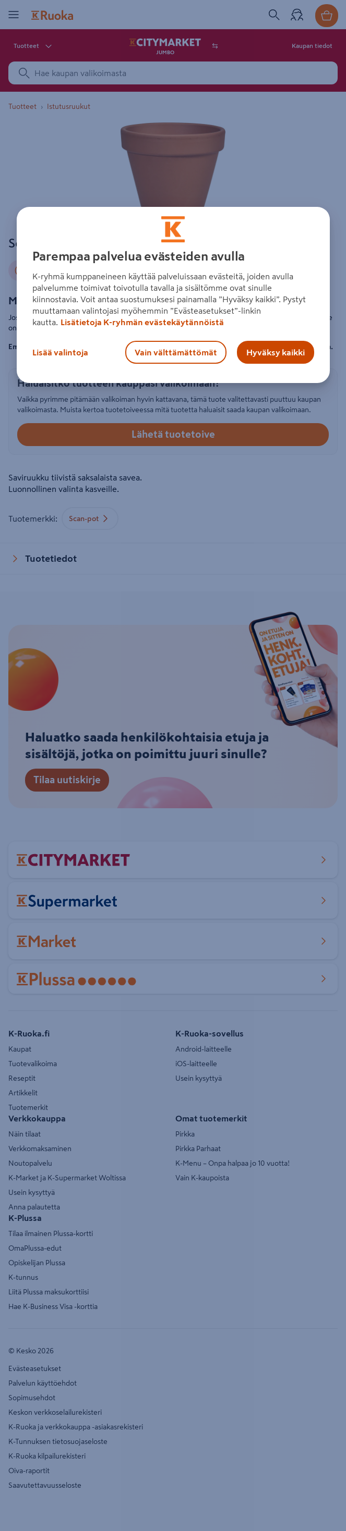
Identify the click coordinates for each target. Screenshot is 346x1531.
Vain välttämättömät (176, 352)
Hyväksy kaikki (275, 352)
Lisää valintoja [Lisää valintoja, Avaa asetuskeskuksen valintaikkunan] (60, 352)
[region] (173, 295)
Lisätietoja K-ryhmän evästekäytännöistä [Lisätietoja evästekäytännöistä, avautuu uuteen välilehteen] (142, 322)
